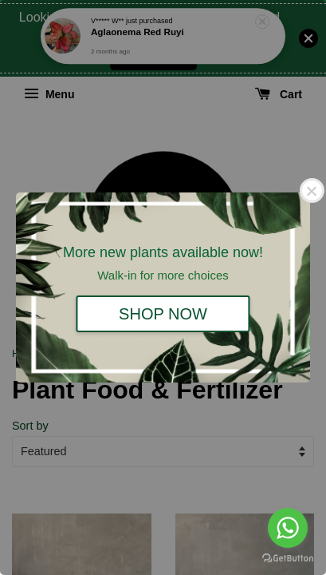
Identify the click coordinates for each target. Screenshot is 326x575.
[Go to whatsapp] (288, 528)
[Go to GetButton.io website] (287, 558)
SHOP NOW (163, 314)
